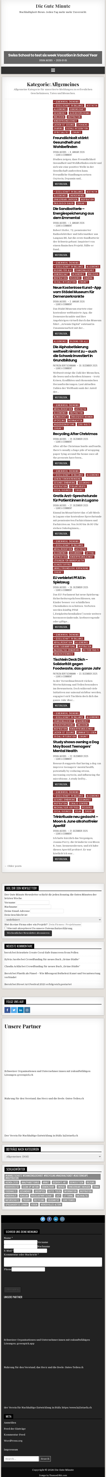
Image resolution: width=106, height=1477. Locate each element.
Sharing (58, 128)
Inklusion (59, 116)
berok (8, 951)
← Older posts (13, 865)
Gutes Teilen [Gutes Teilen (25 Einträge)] (54, 1190)
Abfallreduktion (63, 408)
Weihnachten (75, 420)
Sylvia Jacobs (46, 60)
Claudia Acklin (12, 965)
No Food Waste (91, 649)
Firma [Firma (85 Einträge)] (96, 1186)
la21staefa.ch (70, 1134)
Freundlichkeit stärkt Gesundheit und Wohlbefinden (71, 142)
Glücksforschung (80, 113)
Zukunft (76, 132)
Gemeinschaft (77, 109)
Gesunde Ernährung (65, 482)
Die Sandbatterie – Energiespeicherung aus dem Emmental (74, 213)
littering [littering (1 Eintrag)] (68, 1195)
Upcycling (59, 420)
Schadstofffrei (62, 563)
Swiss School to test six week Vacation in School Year (53, 55)
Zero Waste (84, 423)
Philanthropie (78, 485)
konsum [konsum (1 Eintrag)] (24, 1195)
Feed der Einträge (15, 1427)
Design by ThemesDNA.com (53, 1474)
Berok (8, 972)
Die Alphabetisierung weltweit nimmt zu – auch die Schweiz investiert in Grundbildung (75, 353)
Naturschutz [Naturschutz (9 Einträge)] (12, 1199)
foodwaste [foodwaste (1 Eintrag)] (11, 1190)
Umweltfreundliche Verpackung (71, 567)
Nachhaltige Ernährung (67, 649)
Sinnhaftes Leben (86, 731)
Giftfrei (90, 552)
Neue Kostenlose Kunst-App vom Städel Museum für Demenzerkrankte (75, 292)
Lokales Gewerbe (79, 802)
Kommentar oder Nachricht (21, 1253)
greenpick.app (25, 1342)
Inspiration (74, 116)
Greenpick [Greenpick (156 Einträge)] (40, 1190)
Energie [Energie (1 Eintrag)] (61, 1186)
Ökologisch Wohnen (82, 416)
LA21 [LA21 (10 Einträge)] (58, 1195)
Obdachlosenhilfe (63, 653)
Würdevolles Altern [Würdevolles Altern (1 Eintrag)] (51, 1203)
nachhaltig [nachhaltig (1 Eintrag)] (82, 1195)
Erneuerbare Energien (66, 199)
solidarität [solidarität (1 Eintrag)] (53, 1199)
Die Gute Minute (53, 6)
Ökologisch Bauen (64, 203)
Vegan (78, 810)
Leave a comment (64, 155)
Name (8, 1237)
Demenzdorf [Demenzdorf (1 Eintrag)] (48, 1186)
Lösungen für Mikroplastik (69, 559)
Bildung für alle (63, 270)
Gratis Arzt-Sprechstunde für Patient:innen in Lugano (76, 497)
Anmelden (10, 1421)
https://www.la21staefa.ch (77, 1406)
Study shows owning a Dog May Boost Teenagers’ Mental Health (76, 746)
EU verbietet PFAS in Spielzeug (70, 579)
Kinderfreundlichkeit (65, 120)
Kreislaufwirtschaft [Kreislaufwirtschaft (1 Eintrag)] (42, 1195)
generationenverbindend (67, 478)
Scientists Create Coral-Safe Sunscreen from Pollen (47, 951)
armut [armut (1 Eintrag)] (46, 1181)
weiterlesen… (61, 183)
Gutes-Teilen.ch (74, 1097)
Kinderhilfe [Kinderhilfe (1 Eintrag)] (11, 1195)
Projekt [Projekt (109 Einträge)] (27, 1199)
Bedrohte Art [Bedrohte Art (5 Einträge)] (60, 1181)
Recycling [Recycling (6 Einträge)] (39, 1199)
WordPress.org (13, 1439)
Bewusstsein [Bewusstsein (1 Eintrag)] (76, 1181)
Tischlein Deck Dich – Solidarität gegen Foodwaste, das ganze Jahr (77, 663)
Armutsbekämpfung (64, 645)
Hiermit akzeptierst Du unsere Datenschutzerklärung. (38, 927)
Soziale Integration (77, 128)
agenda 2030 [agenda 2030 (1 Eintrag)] (11, 1181)
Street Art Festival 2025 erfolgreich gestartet (44, 983)
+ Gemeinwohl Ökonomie (66, 101)
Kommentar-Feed (14, 1433)
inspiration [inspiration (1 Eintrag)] (86, 1190)
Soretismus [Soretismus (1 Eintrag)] (69, 1199)
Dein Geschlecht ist (15, 914)
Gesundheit (60, 113)
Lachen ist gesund (64, 124)
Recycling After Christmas (76, 433)
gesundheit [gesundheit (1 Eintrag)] (25, 1190)
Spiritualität (61, 132)
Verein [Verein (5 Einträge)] (34, 1203)
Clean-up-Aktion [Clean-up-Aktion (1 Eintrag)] (31, 1186)
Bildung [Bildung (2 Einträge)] (91, 1181)
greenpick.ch (25, 1074)
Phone (8, 1268)
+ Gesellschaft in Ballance (68, 105)
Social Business (63, 489)
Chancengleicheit (84, 270)
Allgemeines (60, 109)
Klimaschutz (61, 416)
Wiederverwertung (64, 423)
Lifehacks (82, 124)
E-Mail (9, 1249)
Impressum (11, 1448)
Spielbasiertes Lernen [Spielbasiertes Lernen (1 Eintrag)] (16, 1203)
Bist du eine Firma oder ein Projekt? (26, 923)
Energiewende (77, 195)
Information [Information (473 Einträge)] (70, 1190)
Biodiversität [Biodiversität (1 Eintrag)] (12, 1186)
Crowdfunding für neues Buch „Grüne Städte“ (52, 958)
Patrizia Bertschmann (64, 365)
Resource (75, 277)
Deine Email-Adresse (17, 910)
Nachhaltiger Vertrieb (66, 806)
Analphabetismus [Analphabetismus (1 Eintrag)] (30, 1181)
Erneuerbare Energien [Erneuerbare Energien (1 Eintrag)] (79, 1186)
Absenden (12, 1288)
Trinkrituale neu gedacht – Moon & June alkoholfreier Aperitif (76, 820)
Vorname (9, 901)
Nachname (10, 905)
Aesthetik (92, 105)
